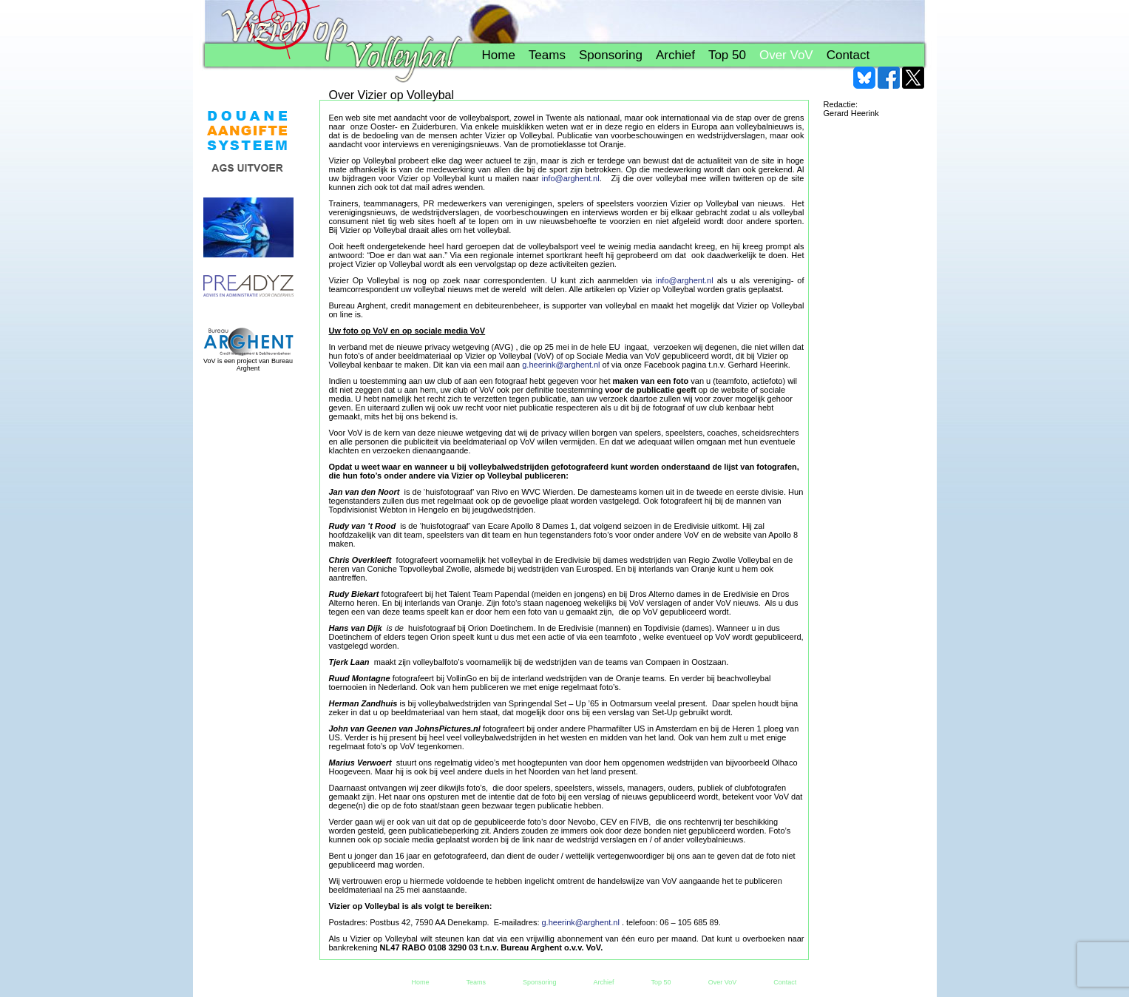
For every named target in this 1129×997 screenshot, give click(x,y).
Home (498, 55)
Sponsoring (611, 55)
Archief (675, 55)
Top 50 (727, 55)
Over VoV (786, 55)
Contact (848, 55)
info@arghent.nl (571, 178)
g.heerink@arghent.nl (561, 364)
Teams (547, 55)
